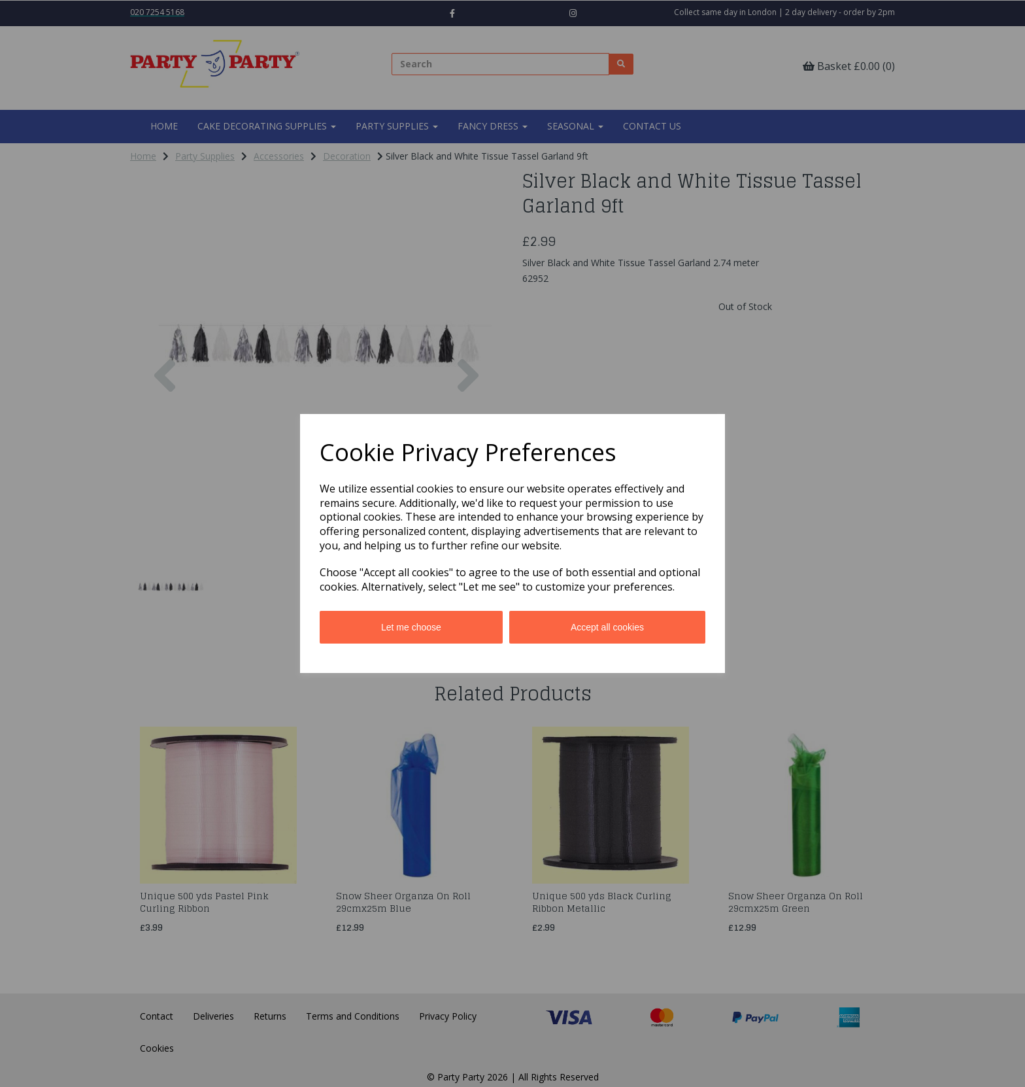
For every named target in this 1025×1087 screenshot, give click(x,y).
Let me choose (411, 627)
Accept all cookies (607, 627)
